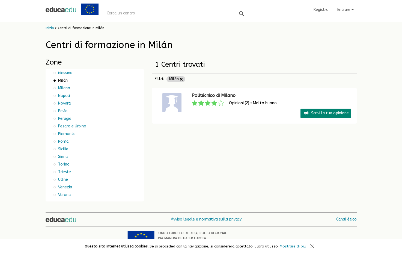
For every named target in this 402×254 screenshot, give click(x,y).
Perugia (64, 118)
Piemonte (66, 133)
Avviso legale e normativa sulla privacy (206, 219)
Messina (64, 73)
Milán (176, 79)
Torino (63, 164)
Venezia (64, 187)
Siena (62, 156)
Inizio (50, 28)
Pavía (62, 111)
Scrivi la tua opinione (326, 113)
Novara (64, 103)
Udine (62, 179)
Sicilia (62, 149)
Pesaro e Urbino (71, 126)
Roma (63, 141)
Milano (63, 88)
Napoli (63, 95)
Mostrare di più (293, 246)
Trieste (64, 172)
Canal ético (346, 219)
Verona (64, 194)
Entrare (345, 9)
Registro (321, 9)
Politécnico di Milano (214, 95)
